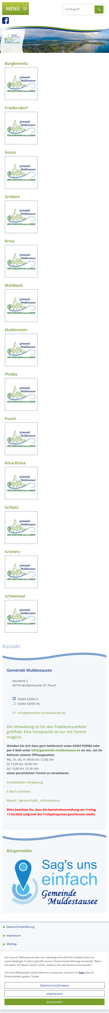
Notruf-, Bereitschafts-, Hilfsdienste (32, 800)
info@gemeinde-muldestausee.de (41, 713)
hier (81, 972)
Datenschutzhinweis (54, 985)
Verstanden (54, 1002)
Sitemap (11, 944)
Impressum (55, 994)
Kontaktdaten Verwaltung (25, 782)
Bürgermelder (19, 850)
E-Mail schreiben (19, 791)
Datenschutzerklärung (20, 927)
